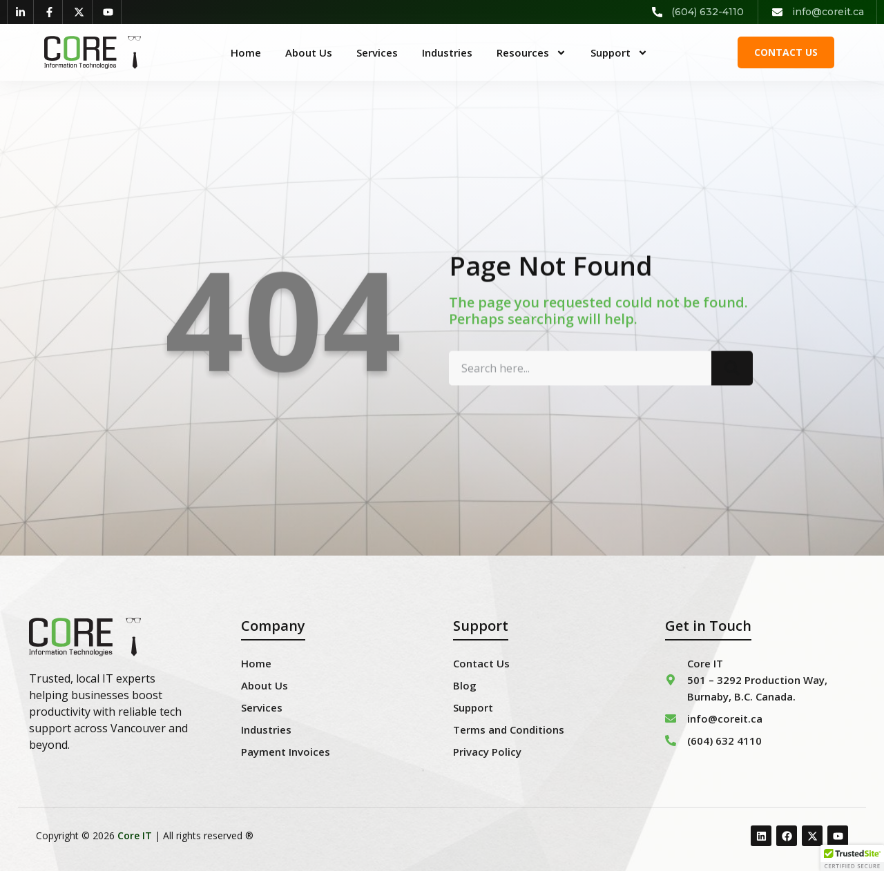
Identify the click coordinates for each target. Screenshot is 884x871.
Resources (531, 52)
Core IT (134, 835)
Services (377, 52)
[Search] (732, 383)
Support (619, 52)
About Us (308, 52)
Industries (447, 52)
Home (246, 52)
